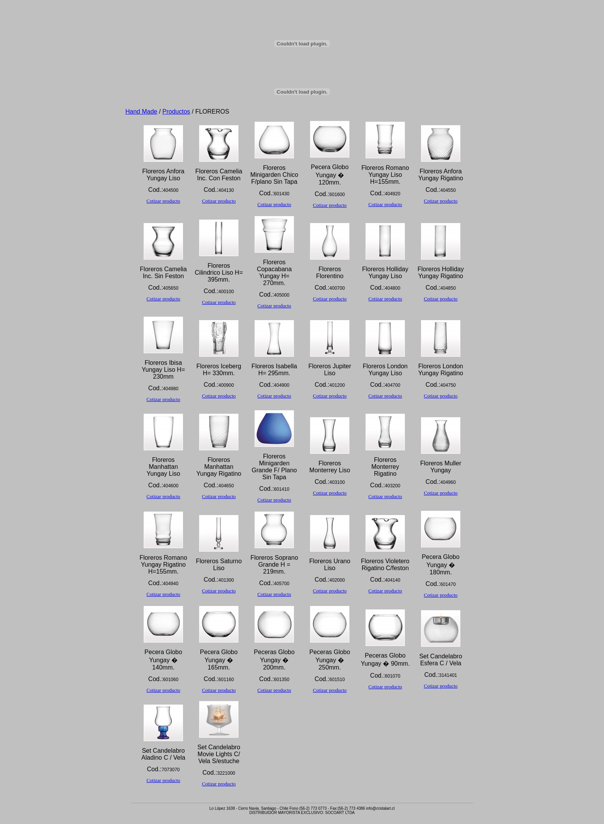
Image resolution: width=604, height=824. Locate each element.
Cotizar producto (163, 201)
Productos (176, 111)
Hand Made (142, 111)
